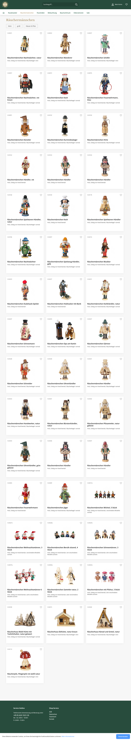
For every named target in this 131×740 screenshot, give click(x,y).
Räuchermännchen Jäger (57, 508)
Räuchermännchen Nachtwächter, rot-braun (23, 99)
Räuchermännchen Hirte (97, 140)
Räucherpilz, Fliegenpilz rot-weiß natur (23, 674)
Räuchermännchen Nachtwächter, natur (24, 58)
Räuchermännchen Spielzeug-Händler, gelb (63, 263)
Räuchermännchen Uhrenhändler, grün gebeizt (23, 466)
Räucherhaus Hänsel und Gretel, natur (103, 632)
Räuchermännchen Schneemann (21, 344)
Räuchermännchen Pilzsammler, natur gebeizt (103, 424)
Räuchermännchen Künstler (19, 140)
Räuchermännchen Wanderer (59, 58)
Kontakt (51, 719)
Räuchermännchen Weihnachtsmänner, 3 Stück (24, 548)
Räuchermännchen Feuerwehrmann (22, 508)
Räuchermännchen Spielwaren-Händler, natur (24, 220)
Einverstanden (123, 736)
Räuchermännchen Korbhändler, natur (103, 304)
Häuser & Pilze (31, 26)
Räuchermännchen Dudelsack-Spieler (23, 304)
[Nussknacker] (13, 13)
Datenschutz (53, 714)
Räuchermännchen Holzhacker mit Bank (64, 304)
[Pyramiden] (40, 13)
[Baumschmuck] (65, 13)
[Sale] (88, 13)
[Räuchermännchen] (27, 13)
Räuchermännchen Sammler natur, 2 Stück (62, 591)
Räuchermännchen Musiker (99, 262)
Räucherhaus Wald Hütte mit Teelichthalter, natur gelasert (19, 633)
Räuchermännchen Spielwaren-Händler (104, 219)
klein (10, 26)
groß (18, 26)
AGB (50, 712)
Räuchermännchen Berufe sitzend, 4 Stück (62, 548)
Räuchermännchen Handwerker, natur (23, 423)
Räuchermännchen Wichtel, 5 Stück (102, 508)
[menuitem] (60, 4)
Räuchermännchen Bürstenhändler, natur (62, 424)
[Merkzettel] (126, 4)
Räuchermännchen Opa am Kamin (61, 344)
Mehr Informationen (68, 736)
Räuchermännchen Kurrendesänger (62, 140)
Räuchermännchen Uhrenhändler (61, 383)
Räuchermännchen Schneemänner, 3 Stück (102, 548)
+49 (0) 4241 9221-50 (21, 715)
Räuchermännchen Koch (57, 98)
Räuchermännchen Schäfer (98, 58)
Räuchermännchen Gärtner (98, 344)
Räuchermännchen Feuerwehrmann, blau (102, 99)
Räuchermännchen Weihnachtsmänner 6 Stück (24, 591)
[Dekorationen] (78, 13)
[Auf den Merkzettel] (41, 33)
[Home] (3, 13)
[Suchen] (76, 4)
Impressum (52, 716)
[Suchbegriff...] (60, 4)
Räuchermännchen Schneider (19, 383)
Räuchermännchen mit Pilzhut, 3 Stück (103, 590)
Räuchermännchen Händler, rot (20, 180)
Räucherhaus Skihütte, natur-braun (62, 632)
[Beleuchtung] (52, 13)
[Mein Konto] (117, 4)
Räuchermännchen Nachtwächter (21, 262)
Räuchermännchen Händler (59, 180)
